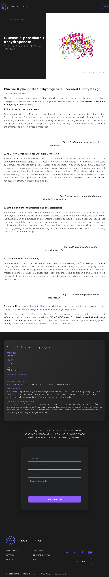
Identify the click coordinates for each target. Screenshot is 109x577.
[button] (105, 6)
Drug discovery (13, 550)
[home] (18, 6)
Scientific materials (41, 555)
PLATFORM (10, 555)
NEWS (35, 559)
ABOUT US (10, 559)
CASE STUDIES (38, 550)
